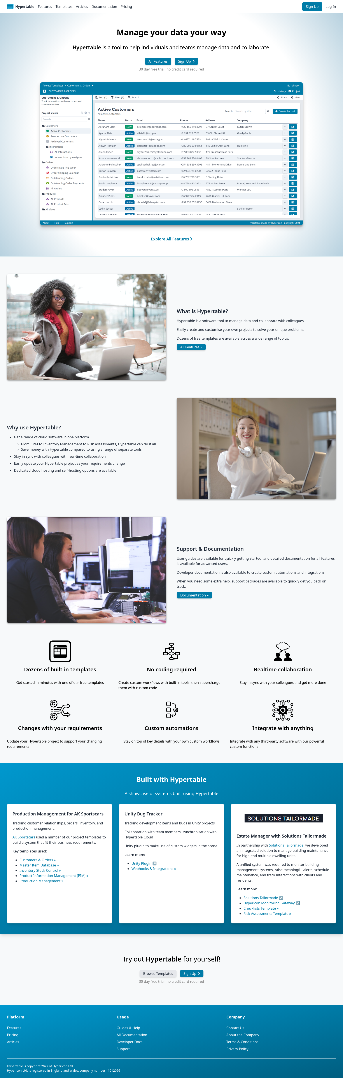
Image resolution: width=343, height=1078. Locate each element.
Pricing (126, 6)
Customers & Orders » (37, 859)
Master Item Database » (39, 865)
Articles (82, 6)
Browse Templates (158, 973)
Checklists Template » (261, 908)
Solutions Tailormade (286, 845)
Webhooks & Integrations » (153, 868)
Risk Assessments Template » (267, 913)
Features (45, 6)
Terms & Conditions (242, 1041)
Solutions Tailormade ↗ (263, 897)
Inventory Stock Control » (40, 870)
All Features (158, 61)
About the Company (242, 1034)
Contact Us (235, 1027)
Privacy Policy (237, 1048)
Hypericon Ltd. (63, 1066)
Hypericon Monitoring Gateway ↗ (271, 903)
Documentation (104, 6)
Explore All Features (171, 239)
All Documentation (132, 1034)
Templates (64, 6)
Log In (331, 6)
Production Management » (41, 881)
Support (123, 1048)
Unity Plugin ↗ (144, 863)
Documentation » (194, 595)
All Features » (191, 347)
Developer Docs (129, 1041)
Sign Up (312, 6)
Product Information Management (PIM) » (53, 875)
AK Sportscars (23, 837)
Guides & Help (128, 1027)
